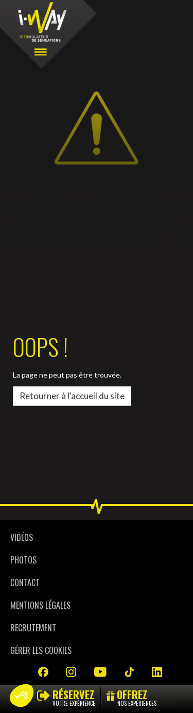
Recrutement (33, 628)
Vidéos (21, 537)
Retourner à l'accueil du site (72, 395)
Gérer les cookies (41, 650)
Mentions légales (40, 605)
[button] (21, 695)
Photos (23, 560)
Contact (25, 582)
